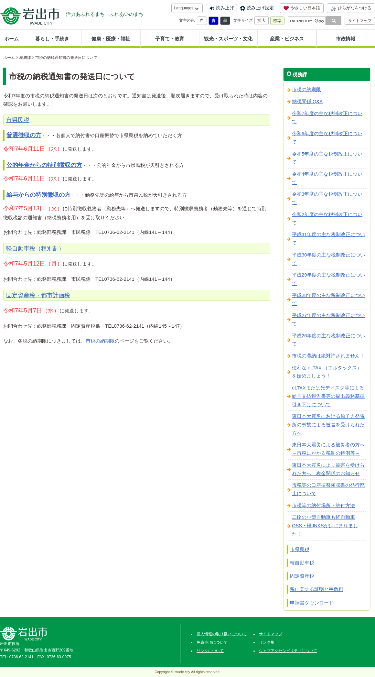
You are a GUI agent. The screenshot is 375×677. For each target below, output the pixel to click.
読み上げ (225, 7)
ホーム (11, 38)
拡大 (261, 20)
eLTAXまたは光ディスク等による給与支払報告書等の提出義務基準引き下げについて (328, 396)
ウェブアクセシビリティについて (288, 651)
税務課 (25, 57)
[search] (307, 21)
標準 (277, 20)
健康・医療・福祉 (110, 38)
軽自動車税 (302, 562)
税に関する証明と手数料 (316, 589)
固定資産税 (302, 576)
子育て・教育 (169, 38)
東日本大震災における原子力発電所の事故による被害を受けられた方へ (328, 424)
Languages (183, 8)
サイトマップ (359, 20)
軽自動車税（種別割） (35, 248)
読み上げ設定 (260, 7)
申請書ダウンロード (312, 603)
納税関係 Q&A (307, 101)
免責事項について (212, 642)
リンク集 (266, 642)
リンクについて (210, 651)
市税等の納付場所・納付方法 (323, 505)
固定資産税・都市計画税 (38, 295)
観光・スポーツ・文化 (228, 38)
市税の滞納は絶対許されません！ (328, 355)
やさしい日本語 (301, 8)
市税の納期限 (100, 341)
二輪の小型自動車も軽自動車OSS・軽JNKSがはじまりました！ (325, 525)
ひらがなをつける (350, 8)
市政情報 (345, 38)
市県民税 (299, 549)
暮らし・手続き (52, 38)
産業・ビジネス (287, 38)
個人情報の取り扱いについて (222, 634)
